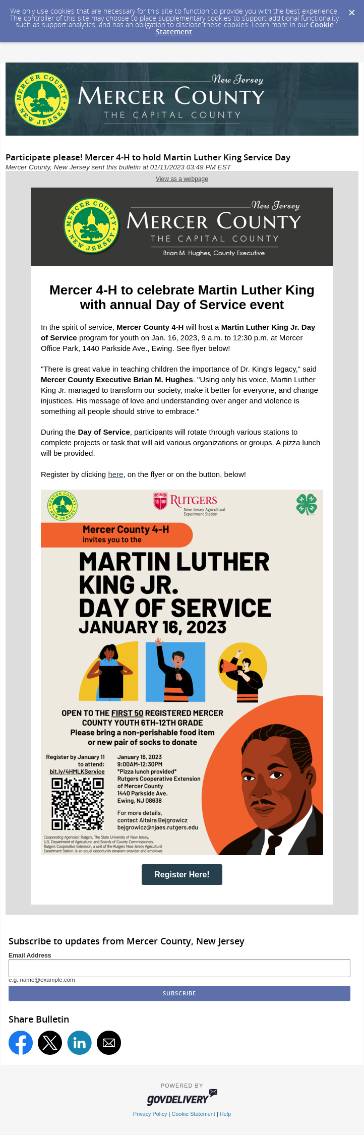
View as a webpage (182, 179)
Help (225, 1114)
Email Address (30, 955)
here (115, 474)
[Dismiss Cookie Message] (351, 9)
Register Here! (181, 874)
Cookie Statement (193, 1114)
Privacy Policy (150, 1114)
